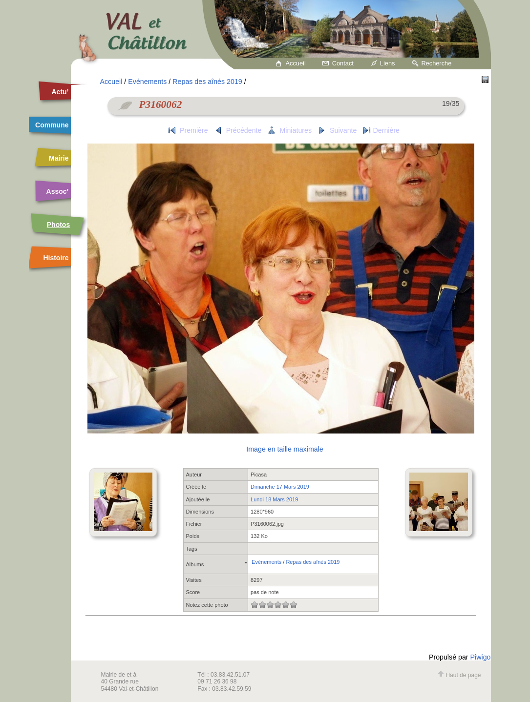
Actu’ (60, 92)
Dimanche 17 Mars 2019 (280, 487)
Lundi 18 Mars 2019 (274, 499)
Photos (58, 224)
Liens (387, 63)
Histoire (55, 258)
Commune (51, 125)
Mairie (58, 158)
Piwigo (480, 657)
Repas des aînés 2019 (207, 81)
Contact (343, 63)
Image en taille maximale (284, 449)
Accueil (296, 63)
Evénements (147, 81)
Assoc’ (57, 191)
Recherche (436, 63)
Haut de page (459, 675)
